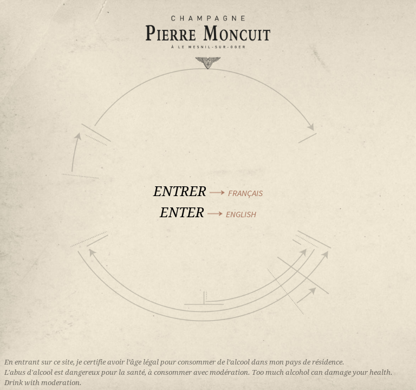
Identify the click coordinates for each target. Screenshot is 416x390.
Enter (208, 212)
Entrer (208, 191)
